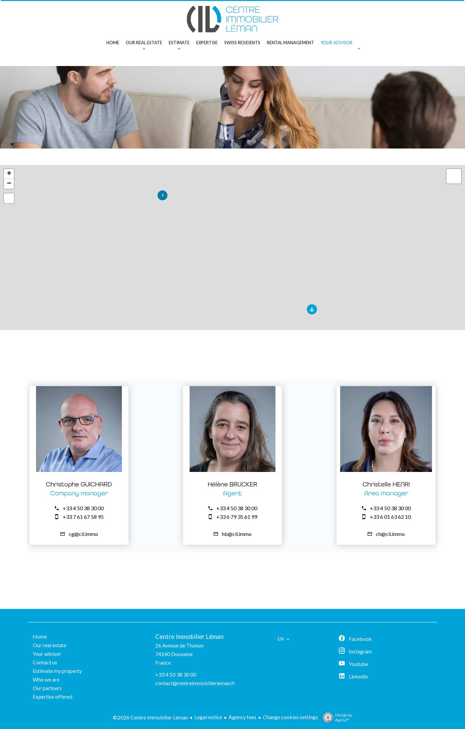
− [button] (9, 184)
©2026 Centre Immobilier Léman (150, 717)
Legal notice (208, 717)
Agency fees (242, 717)
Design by (336, 717)
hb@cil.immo (237, 534)
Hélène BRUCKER (232, 484)
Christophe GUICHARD (79, 484)
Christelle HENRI (386, 484)
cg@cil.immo (83, 534)
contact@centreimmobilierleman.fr (195, 683)
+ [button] (9, 174)
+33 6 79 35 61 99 (236, 517)
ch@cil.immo (390, 534)
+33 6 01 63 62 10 (390, 517)
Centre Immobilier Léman (189, 636)
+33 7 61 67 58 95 (83, 517)
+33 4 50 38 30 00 (83, 508)
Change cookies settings (290, 717)
